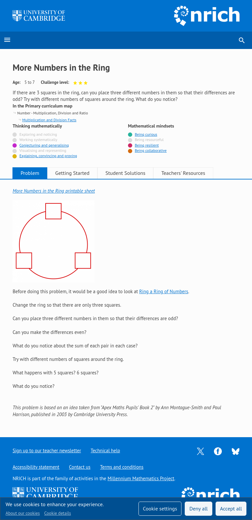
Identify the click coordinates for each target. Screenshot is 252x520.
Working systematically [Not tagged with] (38, 139)
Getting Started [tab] (76, 173)
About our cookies (23, 513)
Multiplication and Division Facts (49, 119)
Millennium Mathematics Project (141, 478)
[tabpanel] (125, 303)
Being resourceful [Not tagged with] (149, 139)
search (242, 40)
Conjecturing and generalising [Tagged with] (44, 145)
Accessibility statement (35, 467)
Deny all (198, 508)
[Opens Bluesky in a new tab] (236, 451)
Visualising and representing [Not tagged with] (42, 150)
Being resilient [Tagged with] (147, 145)
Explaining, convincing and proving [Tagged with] (48, 155)
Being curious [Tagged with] (146, 134)
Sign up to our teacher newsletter (46, 450)
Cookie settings (160, 508)
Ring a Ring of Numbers (163, 291)
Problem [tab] (31, 173)
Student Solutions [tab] (132, 173)
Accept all (231, 508)
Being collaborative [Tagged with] (151, 150)
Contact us (80, 467)
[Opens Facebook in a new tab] (218, 451)
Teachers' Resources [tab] (192, 173)
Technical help (106, 450)
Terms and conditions (122, 467)
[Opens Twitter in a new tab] (200, 451)
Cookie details (57, 513)
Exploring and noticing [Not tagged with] (38, 134)
